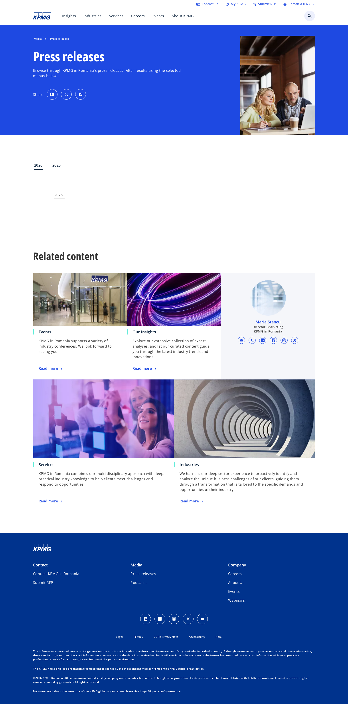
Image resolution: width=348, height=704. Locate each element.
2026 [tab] (38, 165)
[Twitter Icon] (188, 619)
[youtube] (202, 619)
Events (45, 331)
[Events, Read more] (51, 368)
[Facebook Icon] (159, 619)
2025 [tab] (56, 165)
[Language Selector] (299, 4)
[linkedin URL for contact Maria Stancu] (262, 340)
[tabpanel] (174, 206)
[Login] (235, 4)
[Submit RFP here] (264, 4)
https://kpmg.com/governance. (160, 691)
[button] (241, 340)
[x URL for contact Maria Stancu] (294, 340)
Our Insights (144, 331)
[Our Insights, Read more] (144, 368)
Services (46, 464)
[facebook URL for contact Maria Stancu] (273, 340)
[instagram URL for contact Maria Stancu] (283, 340)
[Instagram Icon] (174, 619)
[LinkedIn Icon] (145, 619)
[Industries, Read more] (192, 501)
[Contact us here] (207, 4)
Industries (189, 464)
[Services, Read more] (51, 501)
